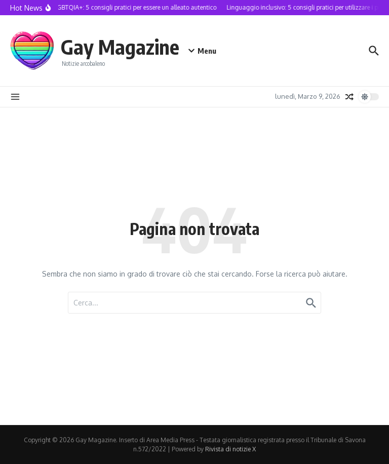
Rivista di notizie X (230, 449)
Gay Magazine (120, 46)
